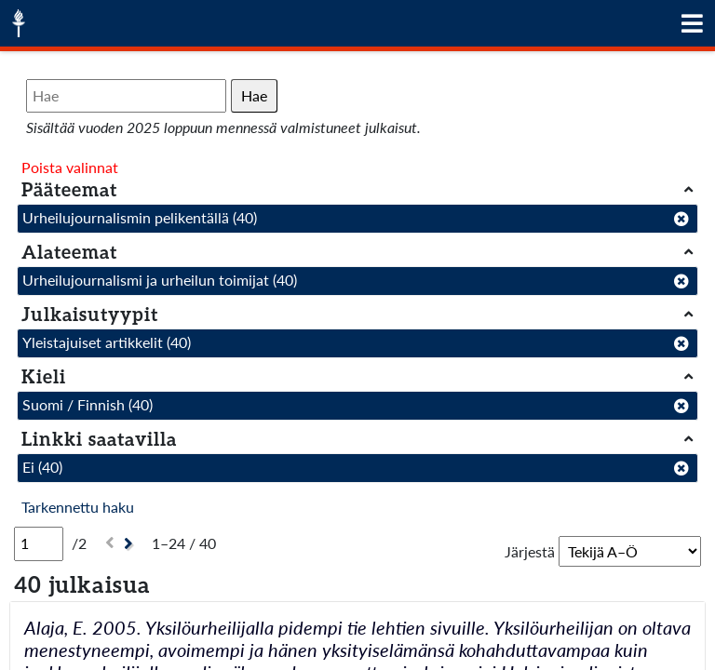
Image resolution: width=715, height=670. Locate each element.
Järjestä (530, 551)
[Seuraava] (130, 543)
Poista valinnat (69, 167)
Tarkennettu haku (77, 507)
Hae (254, 95)
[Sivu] (38, 543)
